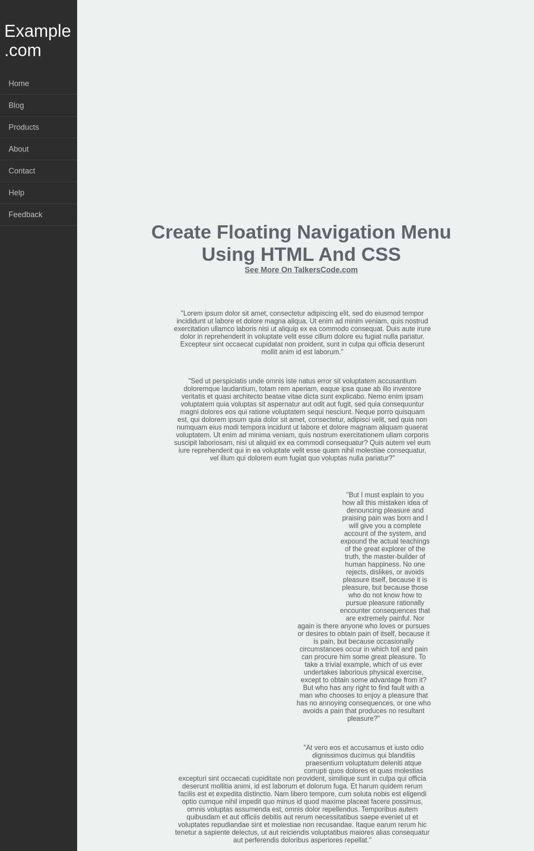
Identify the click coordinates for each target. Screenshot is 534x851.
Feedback (25, 214)
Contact (22, 171)
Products (24, 127)
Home (19, 83)
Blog (16, 105)
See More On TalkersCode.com (301, 270)
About (19, 149)
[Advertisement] (301, 140)
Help (16, 192)
